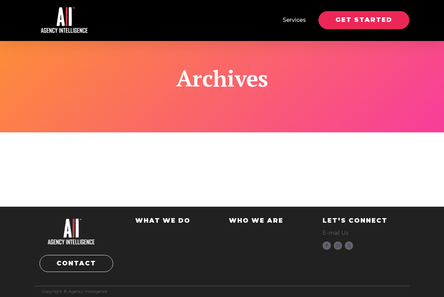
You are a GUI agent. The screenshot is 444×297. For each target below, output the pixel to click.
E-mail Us (335, 233)
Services (294, 20)
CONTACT (76, 263)
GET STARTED (363, 20)
